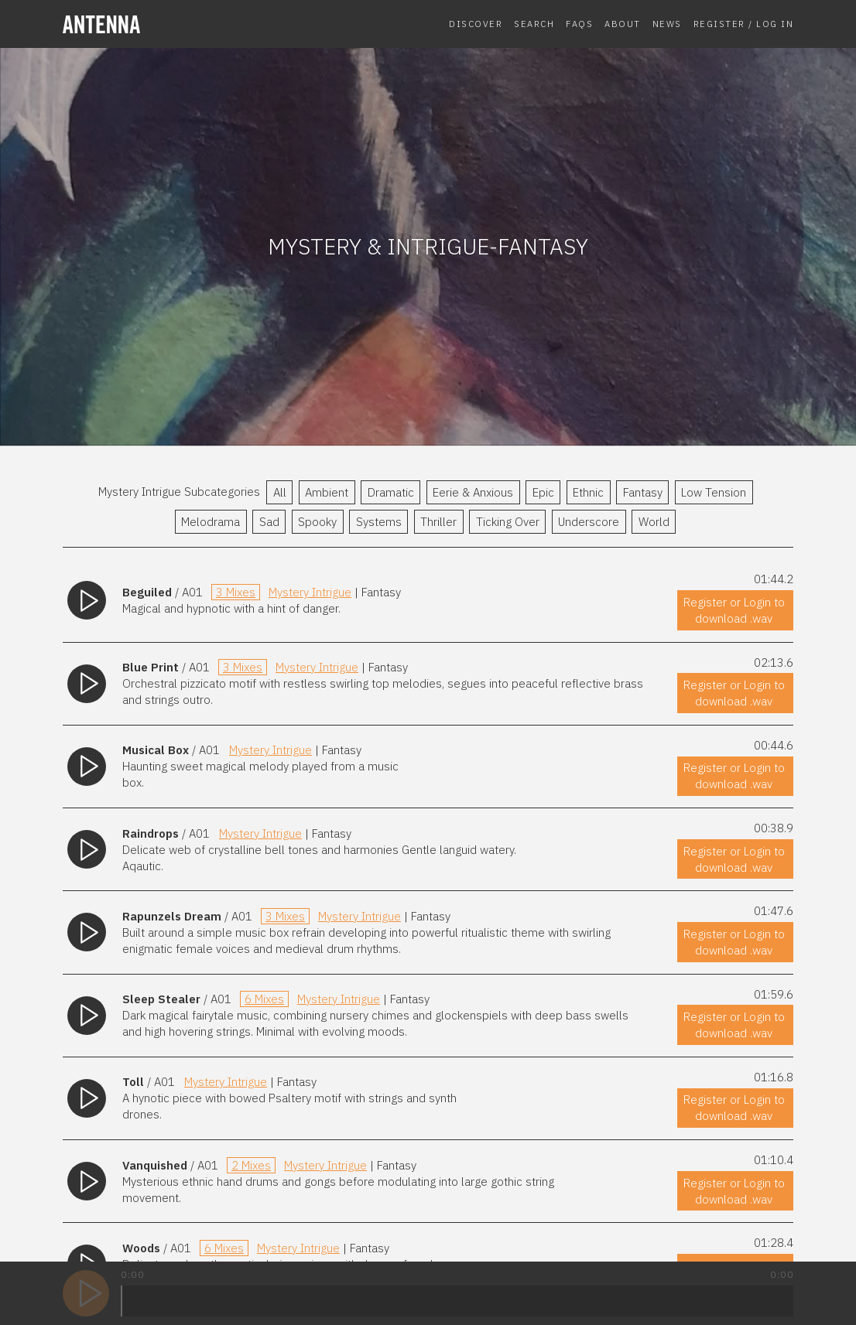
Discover (475, 23)
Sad (269, 521)
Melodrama (210, 521)
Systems (379, 521)
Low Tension (713, 492)
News (667, 23)
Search (534, 23)
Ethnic (588, 492)
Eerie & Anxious (473, 492)
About (622, 23)
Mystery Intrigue (310, 592)
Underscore (588, 521)
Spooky (317, 521)
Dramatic (391, 492)
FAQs (579, 23)
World (654, 521)
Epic (543, 492)
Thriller (438, 521)
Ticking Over (507, 521)
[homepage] (145, 24)
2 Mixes (251, 1165)
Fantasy (643, 492)
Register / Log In (743, 23)
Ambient (326, 492)
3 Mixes (235, 592)
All (279, 492)
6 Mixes (264, 999)
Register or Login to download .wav (734, 610)
